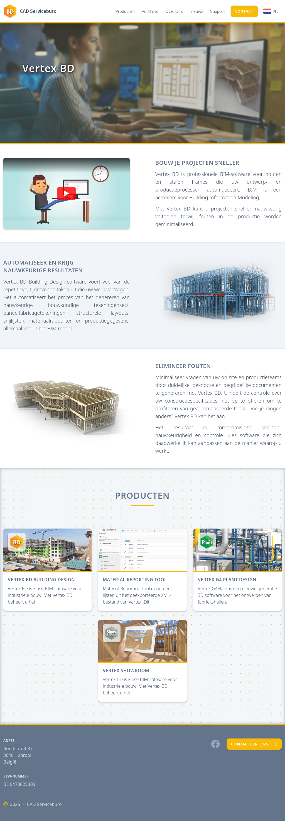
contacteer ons (254, 744)
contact (244, 11)
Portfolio (150, 11)
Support (217, 11)
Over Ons (174, 11)
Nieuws (196, 11)
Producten (125, 11)
